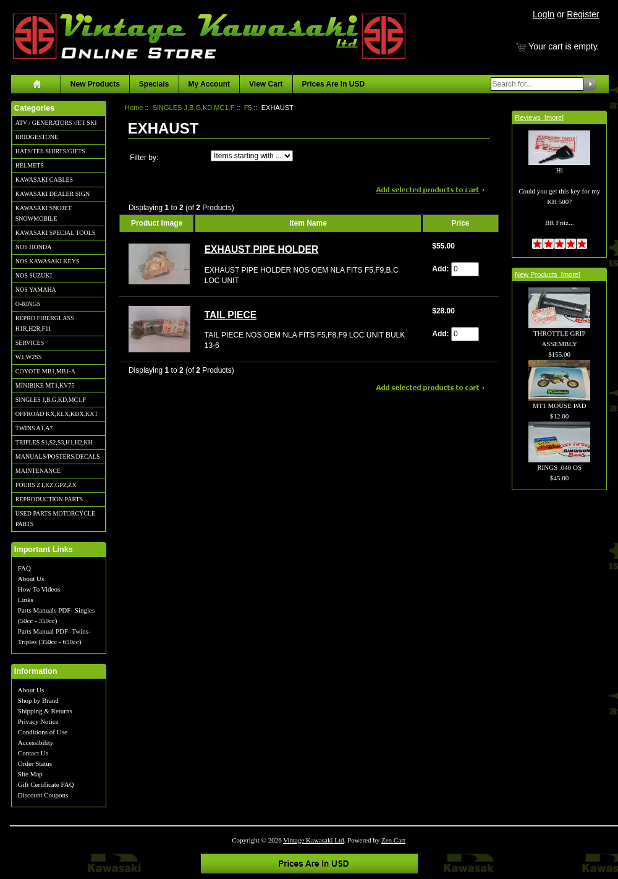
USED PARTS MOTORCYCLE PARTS (55, 518)
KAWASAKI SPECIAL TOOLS (55, 232)
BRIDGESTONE (36, 137)
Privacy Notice (38, 721)
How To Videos (39, 589)
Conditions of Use (42, 732)
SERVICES (29, 342)
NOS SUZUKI (33, 275)
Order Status (35, 763)
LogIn (543, 14)
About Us (31, 578)
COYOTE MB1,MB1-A (45, 371)
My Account (209, 84)
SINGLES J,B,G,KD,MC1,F (50, 399)
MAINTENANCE (38, 470)
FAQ (24, 568)
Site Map (30, 774)
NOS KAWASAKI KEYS (47, 261)
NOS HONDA (33, 247)
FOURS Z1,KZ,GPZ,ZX (46, 485)
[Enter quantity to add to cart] (465, 269)
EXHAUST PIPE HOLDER (262, 249)
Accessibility (35, 742)
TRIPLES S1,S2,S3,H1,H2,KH (54, 442)
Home (134, 107)
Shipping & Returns (45, 711)
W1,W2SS (28, 357)
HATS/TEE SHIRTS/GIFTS (50, 151)
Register (583, 14)
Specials (154, 84)
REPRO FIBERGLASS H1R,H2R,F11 (44, 323)
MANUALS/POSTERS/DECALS (57, 456)
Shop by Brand (38, 700)
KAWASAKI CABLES (44, 179)
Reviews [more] (539, 117)
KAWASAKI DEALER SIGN (52, 193)
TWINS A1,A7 (34, 428)
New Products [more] (547, 274)
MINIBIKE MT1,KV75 (45, 385)
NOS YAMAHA (35, 289)
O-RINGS (28, 303)
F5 (248, 107)
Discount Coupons (43, 795)
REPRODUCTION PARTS (49, 499)
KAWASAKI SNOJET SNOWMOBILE (43, 213)
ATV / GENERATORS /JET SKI (56, 122)
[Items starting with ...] (252, 155)
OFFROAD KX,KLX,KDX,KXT (56, 413)
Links (25, 599)
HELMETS (29, 165)
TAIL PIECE (230, 315)
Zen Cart (393, 840)
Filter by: (144, 157)
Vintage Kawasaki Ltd (313, 840)
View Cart (265, 84)
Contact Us (33, 753)
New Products (95, 84)
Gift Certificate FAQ (46, 784)
